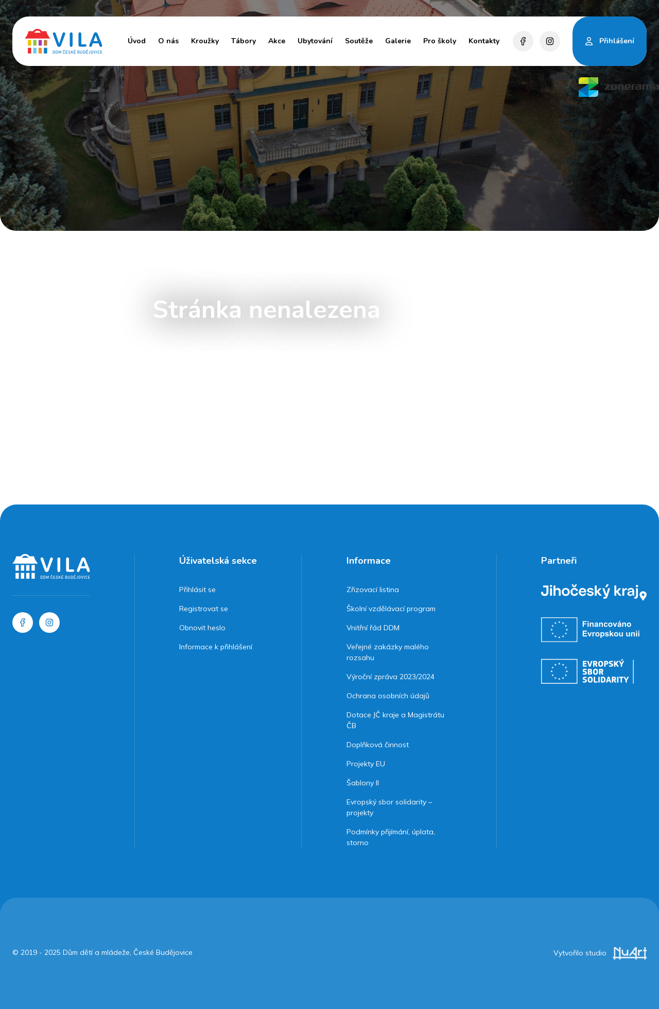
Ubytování (315, 41)
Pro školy (439, 41)
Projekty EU (365, 763)
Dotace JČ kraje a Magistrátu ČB (395, 720)
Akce (276, 41)
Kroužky (205, 41)
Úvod (137, 41)
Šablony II (362, 782)
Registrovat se (203, 608)
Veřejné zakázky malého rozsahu (387, 652)
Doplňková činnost (377, 744)
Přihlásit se (197, 589)
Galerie (398, 41)
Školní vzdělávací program (391, 608)
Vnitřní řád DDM (373, 627)
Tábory (243, 41)
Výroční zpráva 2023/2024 (390, 676)
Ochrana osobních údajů (387, 695)
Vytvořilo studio (600, 952)
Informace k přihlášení (215, 646)
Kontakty (484, 41)
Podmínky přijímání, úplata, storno (390, 837)
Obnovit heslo (202, 627)
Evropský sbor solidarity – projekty (389, 807)
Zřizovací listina (372, 589)
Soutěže (359, 41)
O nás (168, 41)
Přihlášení (616, 41)
